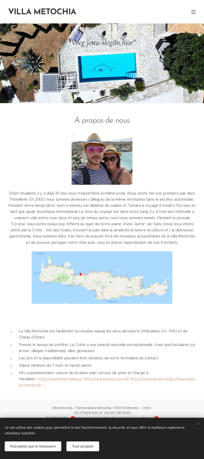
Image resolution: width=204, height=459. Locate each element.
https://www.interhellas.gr (60, 378)
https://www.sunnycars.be (106, 378)
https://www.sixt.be (147, 378)
